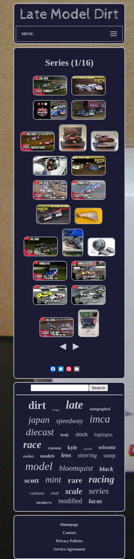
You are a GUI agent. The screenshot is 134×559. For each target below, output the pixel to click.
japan (39, 420)
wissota (106, 447)
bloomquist (76, 468)
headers (44, 503)
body (65, 434)
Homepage (69, 524)
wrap (55, 410)
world (88, 449)
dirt (37, 405)
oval (55, 493)
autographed (100, 409)
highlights (103, 434)
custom (54, 447)
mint (53, 479)
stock (81, 434)
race (32, 444)
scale (73, 491)
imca (100, 419)
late (74, 404)
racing (101, 479)
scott (31, 480)
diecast (40, 431)
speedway (69, 421)
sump (109, 455)
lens (66, 455)
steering (87, 455)
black (106, 468)
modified (70, 501)
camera (37, 493)
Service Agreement (69, 549)
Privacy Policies (69, 541)
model (39, 466)
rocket (28, 456)
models (47, 456)
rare (75, 480)
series (99, 491)
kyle (72, 447)
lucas (95, 501)
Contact (69, 532)
